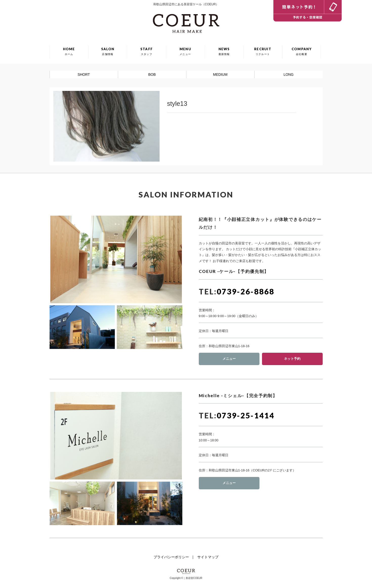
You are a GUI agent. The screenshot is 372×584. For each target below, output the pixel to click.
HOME (69, 51)
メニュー (229, 359)
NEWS (224, 51)
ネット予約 (292, 359)
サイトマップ (207, 557)
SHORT (84, 74)
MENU (185, 51)
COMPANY (302, 51)
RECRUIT (262, 51)
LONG (288, 74)
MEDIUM (220, 74)
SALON (108, 51)
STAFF (146, 51)
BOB (152, 74)
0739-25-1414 (245, 415)
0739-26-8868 (245, 291)
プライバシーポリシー (171, 557)
